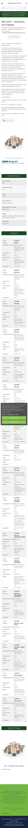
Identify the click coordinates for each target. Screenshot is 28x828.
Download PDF (7, 120)
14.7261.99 (16, 240)
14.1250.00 (16, 698)
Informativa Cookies (18, 824)
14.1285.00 (16, 533)
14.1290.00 (16, 497)
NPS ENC (16, 242)
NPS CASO (16, 470)
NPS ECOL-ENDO (18, 675)
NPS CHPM (16, 272)
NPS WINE (16, 303)
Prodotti (5, 808)
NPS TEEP (16, 331)
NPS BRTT (16, 447)
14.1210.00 (16, 468)
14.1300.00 (16, 329)
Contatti (16, 808)
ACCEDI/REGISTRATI (14, 36)
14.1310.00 (16, 301)
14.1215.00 (16, 591)
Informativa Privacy (9, 824)
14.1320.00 (16, 357)
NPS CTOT (16, 386)
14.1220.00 (16, 270)
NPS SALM (16, 360)
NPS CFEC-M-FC (18, 700)
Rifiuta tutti (14, 418)
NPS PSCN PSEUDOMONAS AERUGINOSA (18, 595)
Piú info (4, 414)
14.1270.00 (16, 621)
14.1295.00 (16, 384)
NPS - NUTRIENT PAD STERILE (14, 766)
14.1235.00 (16, 673)
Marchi (10, 808)
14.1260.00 (16, 644)
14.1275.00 (16, 558)
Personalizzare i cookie (12, 414)
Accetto (14, 422)
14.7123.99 (16, 445)
